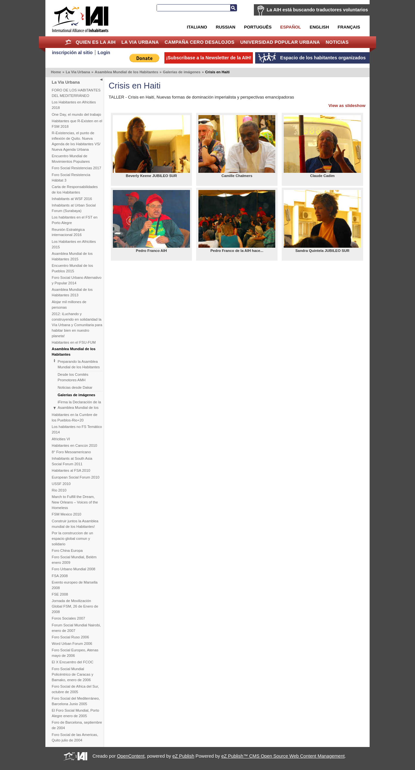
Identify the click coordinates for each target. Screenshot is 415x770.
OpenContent (131, 756)
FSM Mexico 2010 (66, 514)
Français (349, 27)
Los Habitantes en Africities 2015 (74, 244)
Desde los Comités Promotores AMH (73, 377)
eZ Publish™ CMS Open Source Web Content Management (283, 756)
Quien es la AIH (95, 42)
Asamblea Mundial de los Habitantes (126, 72)
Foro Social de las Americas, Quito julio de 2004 (75, 737)
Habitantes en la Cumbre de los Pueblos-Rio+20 (75, 417)
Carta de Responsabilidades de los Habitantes (75, 189)
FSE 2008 (60, 594)
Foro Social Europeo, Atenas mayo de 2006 (75, 652)
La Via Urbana (140, 42)
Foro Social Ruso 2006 (70, 637)
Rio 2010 (59, 490)
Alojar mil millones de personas (69, 304)
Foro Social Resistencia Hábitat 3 (71, 177)
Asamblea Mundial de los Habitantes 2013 (72, 292)
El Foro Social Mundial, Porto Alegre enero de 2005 (75, 713)
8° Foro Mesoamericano (71, 452)
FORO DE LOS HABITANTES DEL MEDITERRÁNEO (76, 93)
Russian (225, 27)
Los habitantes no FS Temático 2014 (77, 429)
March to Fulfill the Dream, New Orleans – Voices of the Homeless (75, 502)
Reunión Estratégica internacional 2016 (68, 232)
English (319, 27)
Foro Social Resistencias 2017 (76, 168)
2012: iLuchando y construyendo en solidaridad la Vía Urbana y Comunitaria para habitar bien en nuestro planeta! (77, 325)
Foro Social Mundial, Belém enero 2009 (74, 559)
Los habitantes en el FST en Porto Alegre (75, 220)
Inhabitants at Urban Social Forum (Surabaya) (74, 208)
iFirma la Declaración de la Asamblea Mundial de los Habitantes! (79, 407)
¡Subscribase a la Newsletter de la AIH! (208, 57)
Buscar (233, 8)
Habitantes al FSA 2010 (71, 470)
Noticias (337, 42)
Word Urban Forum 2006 (72, 644)
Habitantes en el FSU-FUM (74, 342)
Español (290, 27)
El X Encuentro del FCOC (73, 662)
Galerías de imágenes (181, 72)
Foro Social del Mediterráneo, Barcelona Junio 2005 (76, 701)
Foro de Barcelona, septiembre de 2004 (77, 725)
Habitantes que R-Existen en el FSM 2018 (77, 123)
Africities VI (61, 439)
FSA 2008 (60, 576)
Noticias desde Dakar (75, 387)
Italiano (197, 27)
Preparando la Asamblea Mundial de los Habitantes (79, 364)
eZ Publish (183, 756)
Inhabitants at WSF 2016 (72, 199)
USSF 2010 (61, 484)
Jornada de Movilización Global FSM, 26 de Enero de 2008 (75, 606)
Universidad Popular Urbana (280, 42)
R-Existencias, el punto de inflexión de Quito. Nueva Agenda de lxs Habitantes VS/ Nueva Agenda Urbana (76, 141)
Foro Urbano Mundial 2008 (73, 569)
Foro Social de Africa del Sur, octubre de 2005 (75, 689)
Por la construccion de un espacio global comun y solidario (72, 538)
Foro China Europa (67, 550)
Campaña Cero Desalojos (199, 42)
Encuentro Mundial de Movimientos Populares (71, 158)
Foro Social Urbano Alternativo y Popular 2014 (76, 280)
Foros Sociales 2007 (68, 618)
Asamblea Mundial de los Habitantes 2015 (72, 256)
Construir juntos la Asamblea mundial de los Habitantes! (75, 523)
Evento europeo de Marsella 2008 (75, 585)
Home (68, 42)
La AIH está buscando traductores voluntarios (317, 9)
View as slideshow (346, 105)
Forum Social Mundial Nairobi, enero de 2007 (76, 628)
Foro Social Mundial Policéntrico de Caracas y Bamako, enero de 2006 (72, 674)
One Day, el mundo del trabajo (76, 114)
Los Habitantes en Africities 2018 (74, 105)
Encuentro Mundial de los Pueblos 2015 (72, 268)
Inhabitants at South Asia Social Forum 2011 (72, 461)
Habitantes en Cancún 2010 (74, 445)
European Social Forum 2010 (76, 477)
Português (258, 27)
